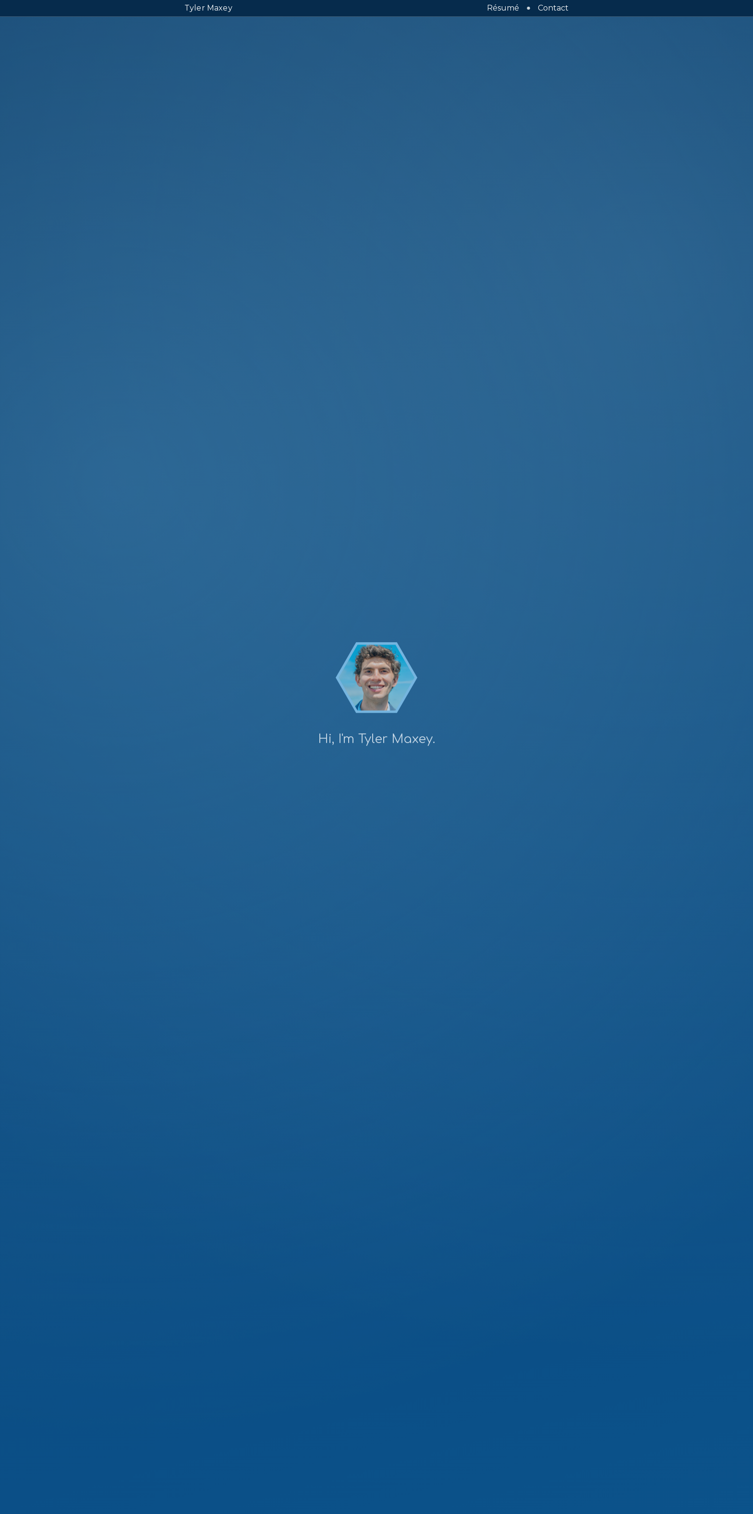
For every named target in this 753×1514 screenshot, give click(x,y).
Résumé (503, 7)
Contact (553, 7)
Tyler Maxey (208, 7)
